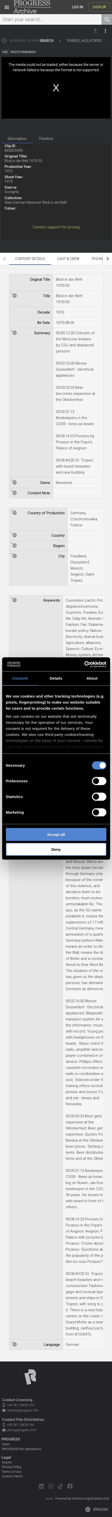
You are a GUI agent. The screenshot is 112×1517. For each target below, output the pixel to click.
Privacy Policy (11, 1467)
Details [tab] (56, 678)
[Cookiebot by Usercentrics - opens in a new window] (84, 664)
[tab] (17, 138)
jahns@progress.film (19, 1430)
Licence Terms (12, 1476)
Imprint (7, 1462)
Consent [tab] (20, 678)
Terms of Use (11, 1472)
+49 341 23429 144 (18, 1424)
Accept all (56, 834)
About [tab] (92, 678)
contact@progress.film (20, 1410)
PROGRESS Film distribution (21, 1449)
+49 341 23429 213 (18, 1405)
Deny (56, 849)
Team (6, 1444)
